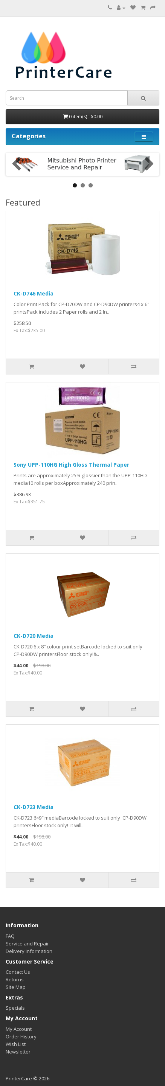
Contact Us (18, 971)
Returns (15, 979)
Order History (21, 1036)
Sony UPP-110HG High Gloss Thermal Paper (71, 464)
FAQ (10, 936)
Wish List (16, 1044)
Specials (15, 1007)
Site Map (16, 987)
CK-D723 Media (33, 807)
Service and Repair (27, 943)
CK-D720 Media (33, 635)
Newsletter (18, 1051)
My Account (19, 1029)
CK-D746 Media (33, 293)
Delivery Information (29, 951)
